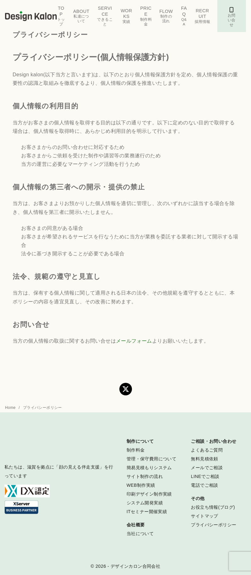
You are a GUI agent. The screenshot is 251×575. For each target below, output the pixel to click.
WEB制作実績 (141, 485)
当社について (140, 533)
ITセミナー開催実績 (147, 511)
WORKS (126, 16)
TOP (61, 16)
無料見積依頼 (204, 458)
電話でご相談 (204, 485)
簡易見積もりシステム (149, 467)
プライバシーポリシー (42, 407)
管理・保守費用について (151, 458)
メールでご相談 (207, 467)
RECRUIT (202, 16)
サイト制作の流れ (145, 476)
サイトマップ (204, 515)
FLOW (166, 16)
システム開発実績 (145, 502)
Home (11, 407)
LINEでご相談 (205, 476)
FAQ (184, 16)
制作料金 (136, 450)
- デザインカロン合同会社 (133, 566)
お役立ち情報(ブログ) (213, 507)
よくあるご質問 (207, 450)
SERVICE (105, 16)
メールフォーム (134, 341)
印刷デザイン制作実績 (149, 493)
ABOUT (81, 16)
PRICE (146, 16)
